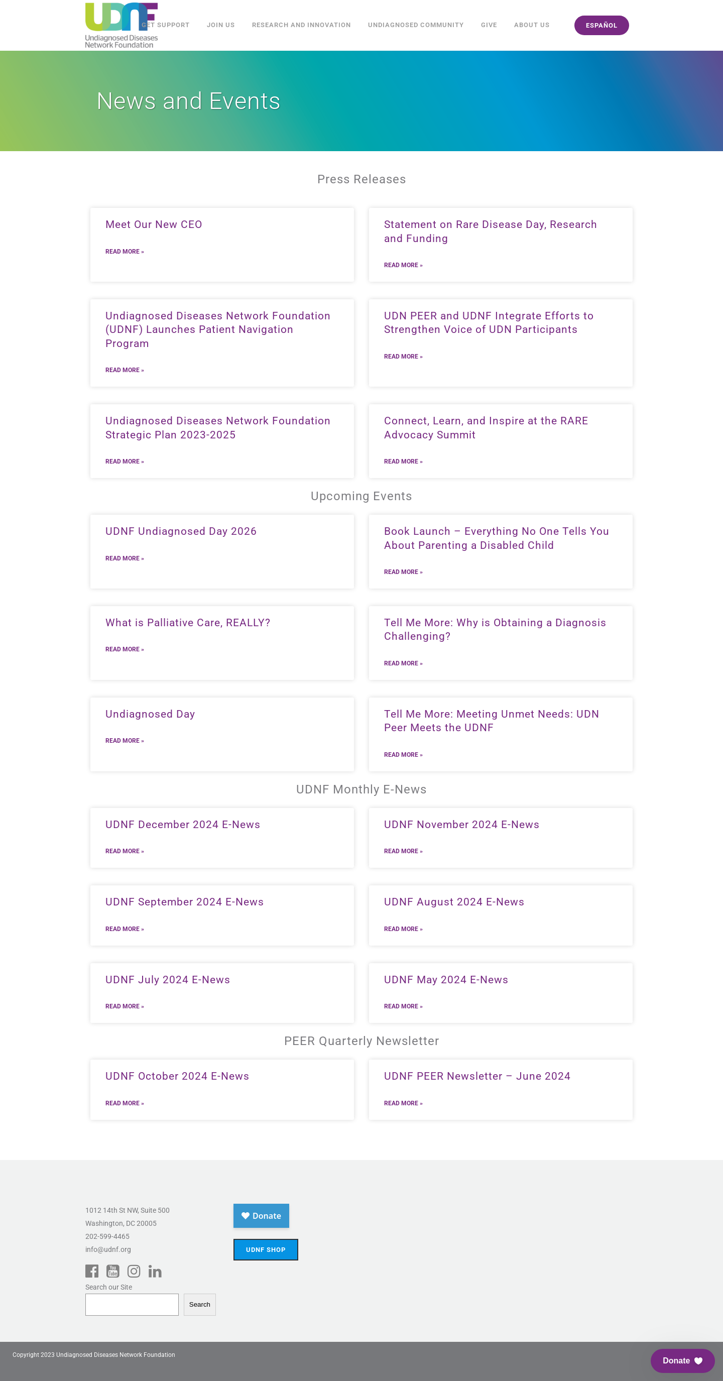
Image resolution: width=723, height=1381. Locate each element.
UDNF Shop (266, 1249)
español (602, 25)
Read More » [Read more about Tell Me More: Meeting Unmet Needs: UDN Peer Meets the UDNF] (403, 754)
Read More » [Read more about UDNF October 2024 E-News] (124, 1103)
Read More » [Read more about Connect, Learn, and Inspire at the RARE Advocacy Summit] (403, 461)
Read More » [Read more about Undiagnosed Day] (124, 740)
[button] (683, 1361)
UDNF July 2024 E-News (167, 980)
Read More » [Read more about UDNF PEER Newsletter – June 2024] (403, 1103)
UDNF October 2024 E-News (177, 1076)
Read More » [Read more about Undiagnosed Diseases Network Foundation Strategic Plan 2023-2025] (124, 461)
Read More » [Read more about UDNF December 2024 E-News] (124, 851)
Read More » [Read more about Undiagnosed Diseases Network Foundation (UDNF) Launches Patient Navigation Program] (124, 370)
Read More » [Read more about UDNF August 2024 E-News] (403, 929)
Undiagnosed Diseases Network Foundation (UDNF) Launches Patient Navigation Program (218, 330)
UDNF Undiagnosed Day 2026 (181, 531)
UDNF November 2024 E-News (462, 825)
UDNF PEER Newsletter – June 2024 (477, 1076)
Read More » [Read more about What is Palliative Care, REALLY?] (124, 649)
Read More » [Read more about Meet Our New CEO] (124, 251)
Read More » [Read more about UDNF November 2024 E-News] (403, 851)
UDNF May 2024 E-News (446, 980)
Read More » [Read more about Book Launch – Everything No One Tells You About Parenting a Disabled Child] (403, 572)
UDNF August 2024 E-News (454, 902)
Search (199, 1304)
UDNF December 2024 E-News (183, 825)
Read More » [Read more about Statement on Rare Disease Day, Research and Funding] (403, 265)
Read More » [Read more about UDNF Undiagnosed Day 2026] (124, 558)
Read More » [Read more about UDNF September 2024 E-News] (124, 929)
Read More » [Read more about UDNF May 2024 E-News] (403, 1006)
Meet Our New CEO (153, 224)
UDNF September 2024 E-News (184, 902)
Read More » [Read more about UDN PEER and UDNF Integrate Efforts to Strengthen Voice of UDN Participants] (403, 356)
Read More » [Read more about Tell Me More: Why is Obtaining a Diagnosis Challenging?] (403, 663)
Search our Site (108, 1287)
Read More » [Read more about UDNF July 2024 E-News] (124, 1006)
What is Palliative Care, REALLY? (188, 623)
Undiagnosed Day (150, 714)
